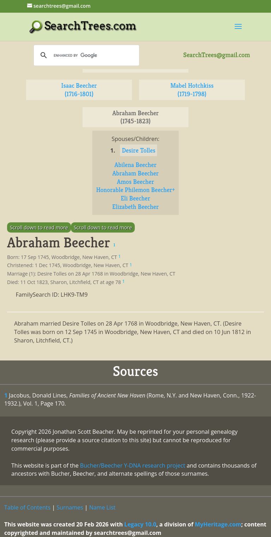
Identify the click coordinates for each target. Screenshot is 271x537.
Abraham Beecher (135, 173)
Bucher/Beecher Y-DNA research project (132, 465)
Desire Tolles (138, 150)
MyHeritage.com (218, 524)
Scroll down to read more (39, 227)
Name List (102, 507)
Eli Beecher (135, 198)
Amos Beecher (135, 182)
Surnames (69, 507)
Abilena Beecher (135, 165)
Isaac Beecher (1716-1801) (79, 89)
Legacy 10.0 (140, 524)
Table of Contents (27, 507)
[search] (85, 55)
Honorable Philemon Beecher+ (135, 190)
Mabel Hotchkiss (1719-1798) (192, 89)
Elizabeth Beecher (135, 207)
